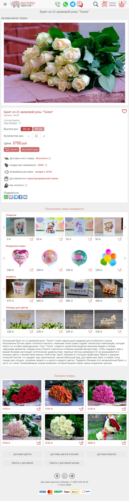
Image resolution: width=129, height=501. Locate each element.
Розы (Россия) (10, 123)
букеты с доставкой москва (64, 463)
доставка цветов (22, 454)
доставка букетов (106, 454)
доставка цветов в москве (64, 454)
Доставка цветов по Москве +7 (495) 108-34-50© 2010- (64, 483)
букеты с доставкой (22, 463)
